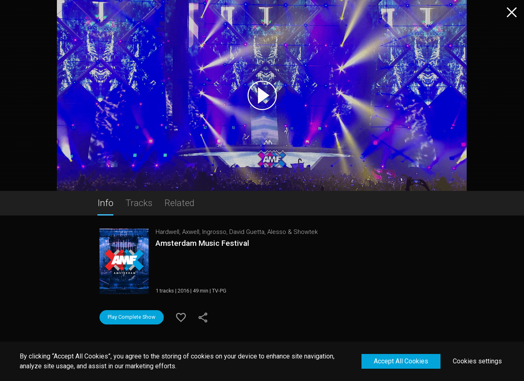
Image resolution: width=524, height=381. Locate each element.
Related (179, 202)
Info (105, 202)
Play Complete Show (132, 317)
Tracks (139, 202)
